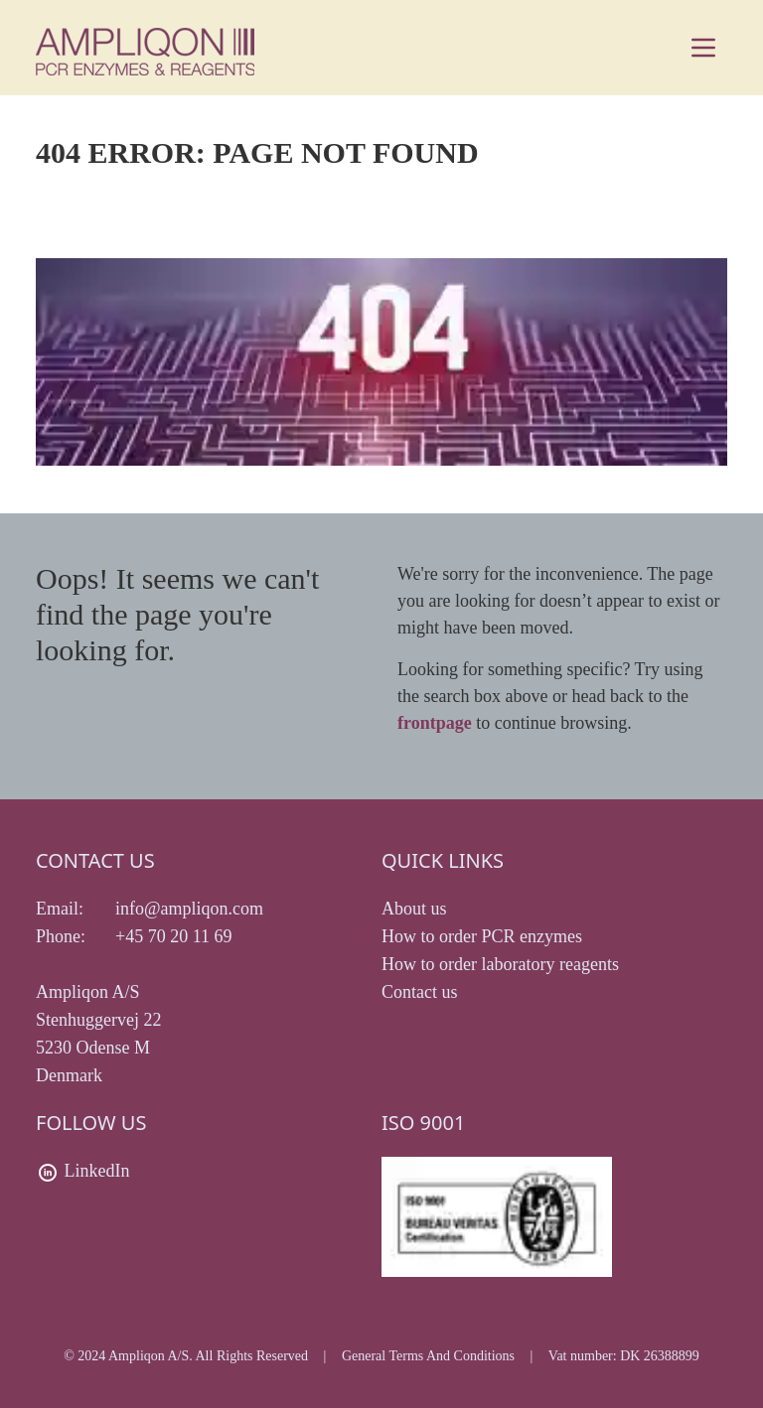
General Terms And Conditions (428, 1355)
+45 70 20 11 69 (173, 936)
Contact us (420, 992)
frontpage (434, 723)
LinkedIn (97, 1171)
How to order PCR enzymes (482, 936)
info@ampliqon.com (189, 908)
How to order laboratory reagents (500, 964)
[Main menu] (703, 47)
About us (414, 908)
